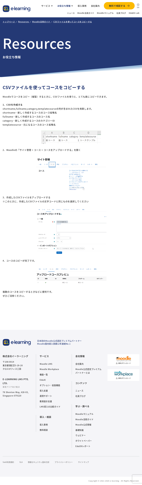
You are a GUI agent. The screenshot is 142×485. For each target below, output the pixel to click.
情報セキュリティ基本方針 (38, 462)
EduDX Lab (134, 13)
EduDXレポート (82, 446)
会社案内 (79, 363)
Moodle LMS (46, 363)
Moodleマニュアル (105, 13)
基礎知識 (79, 430)
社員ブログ (121, 13)
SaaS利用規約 (8, 462)
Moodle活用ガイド (85, 13)
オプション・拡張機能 (50, 385)
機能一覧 (44, 374)
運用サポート (46, 396)
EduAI (43, 379)
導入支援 (44, 390)
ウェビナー (80, 435)
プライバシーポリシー (64, 462)
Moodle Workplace (49, 369)
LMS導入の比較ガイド (50, 406)
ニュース (71, 13)
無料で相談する (117, 5)
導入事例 (44, 424)
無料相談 (44, 430)
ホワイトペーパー (83, 440)
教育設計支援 (46, 401)
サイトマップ (83, 462)
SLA (21, 462)
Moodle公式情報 (83, 424)
